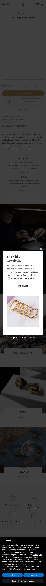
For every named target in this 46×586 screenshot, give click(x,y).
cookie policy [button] (37, 555)
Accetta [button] (33, 575)
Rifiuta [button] (12, 575)
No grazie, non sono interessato (23, 337)
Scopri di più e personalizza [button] (23, 581)
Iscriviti (23, 286)
